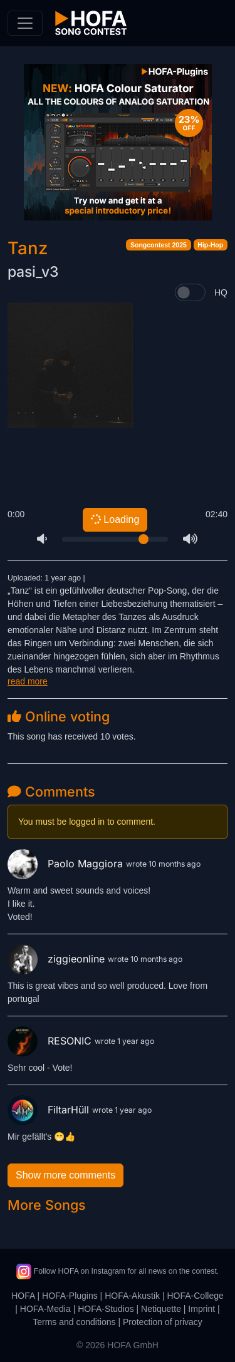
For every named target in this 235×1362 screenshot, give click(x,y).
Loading (115, 519)
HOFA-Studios (105, 1309)
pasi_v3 (33, 272)
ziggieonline (58, 958)
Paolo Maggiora (67, 863)
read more (28, 681)
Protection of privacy (162, 1322)
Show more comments (65, 1175)
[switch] (190, 292)
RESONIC (51, 1040)
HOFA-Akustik (132, 1296)
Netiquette (161, 1309)
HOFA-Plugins (70, 1296)
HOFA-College (195, 1296)
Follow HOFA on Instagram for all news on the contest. (117, 1271)
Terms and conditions (74, 1322)
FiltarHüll (50, 1109)
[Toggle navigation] (25, 23)
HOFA (22, 1296)
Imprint (201, 1309)
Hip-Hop (210, 245)
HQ (220, 292)
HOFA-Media (45, 1309)
